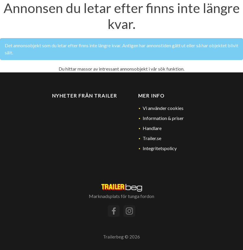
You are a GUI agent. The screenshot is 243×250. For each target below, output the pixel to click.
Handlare (152, 128)
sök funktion (171, 69)
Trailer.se (152, 138)
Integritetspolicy (160, 148)
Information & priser (163, 118)
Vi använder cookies (163, 108)
